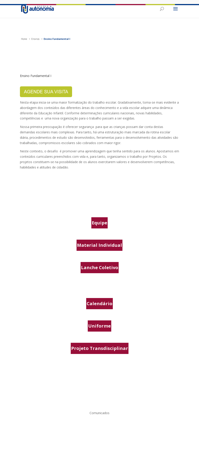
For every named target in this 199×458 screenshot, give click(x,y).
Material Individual (99, 245)
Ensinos (35, 39)
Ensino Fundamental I (57, 39)
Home (24, 39)
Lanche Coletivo (99, 267)
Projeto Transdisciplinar (99, 348)
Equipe (99, 223)
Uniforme (99, 326)
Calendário (99, 303)
